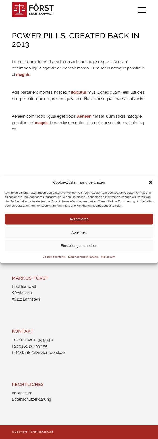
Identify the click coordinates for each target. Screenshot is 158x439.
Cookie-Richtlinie (54, 256)
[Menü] (139, 9)
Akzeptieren (78, 219)
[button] (150, 182)
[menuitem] (139, 9)
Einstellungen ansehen (79, 245)
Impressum (107, 256)
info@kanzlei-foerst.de (45, 352)
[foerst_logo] (65, 9)
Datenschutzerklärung (83, 256)
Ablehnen (78, 232)
